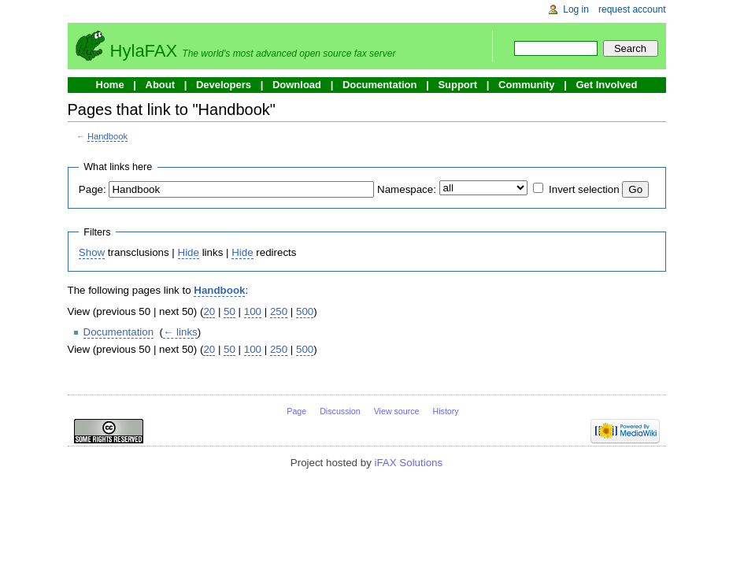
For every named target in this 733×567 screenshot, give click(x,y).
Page (296, 411)
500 (304, 311)
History (446, 411)
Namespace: (406, 189)
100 (252, 311)
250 (278, 311)
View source (397, 411)
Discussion (340, 411)
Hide (188, 252)
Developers (223, 85)
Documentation (379, 85)
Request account (632, 9)
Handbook (107, 136)
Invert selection (584, 189)
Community (526, 85)
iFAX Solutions (409, 463)
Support (457, 85)
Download (296, 85)
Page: (92, 189)
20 (209, 311)
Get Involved (606, 85)
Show (92, 252)
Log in (576, 9)
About (161, 85)
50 (229, 311)
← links (180, 332)
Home (110, 85)
